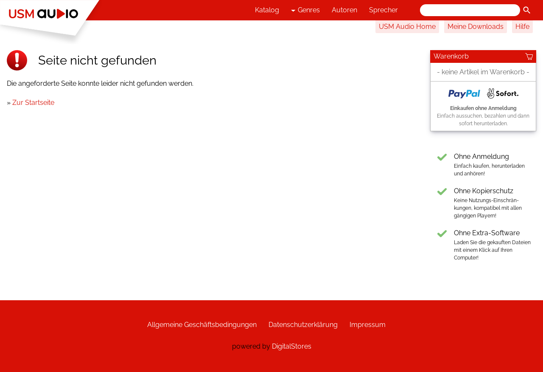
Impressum (368, 325)
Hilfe (522, 27)
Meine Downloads (476, 27)
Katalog (267, 10)
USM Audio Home (407, 27)
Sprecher (383, 10)
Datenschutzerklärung (303, 325)
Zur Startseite (33, 103)
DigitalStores (291, 346)
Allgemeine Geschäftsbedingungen (202, 325)
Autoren (344, 10)
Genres (305, 10)
